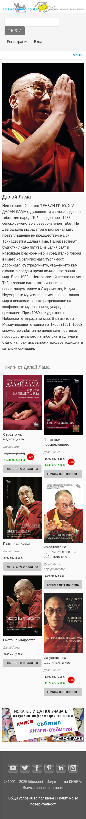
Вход (38, 42)
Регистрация (17, 42)
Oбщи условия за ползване (31, 798)
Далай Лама (11, 446)
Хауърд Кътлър (54, 569)
